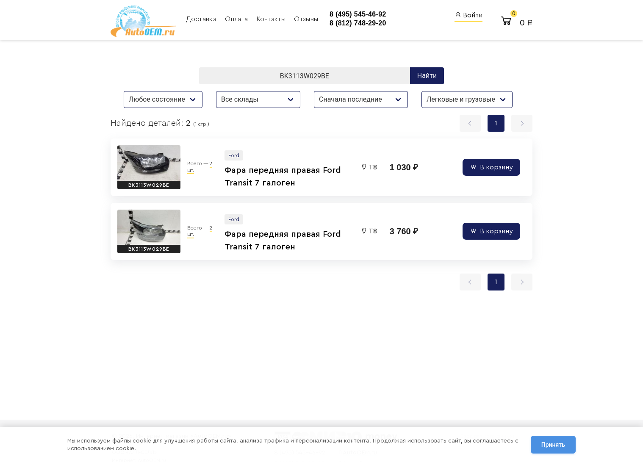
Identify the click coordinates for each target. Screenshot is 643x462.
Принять (553, 444)
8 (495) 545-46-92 (358, 14)
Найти (427, 76)
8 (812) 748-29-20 (358, 23)
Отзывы (306, 19)
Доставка (202, 19)
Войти (468, 15)
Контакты (272, 19)
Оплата (237, 19)
